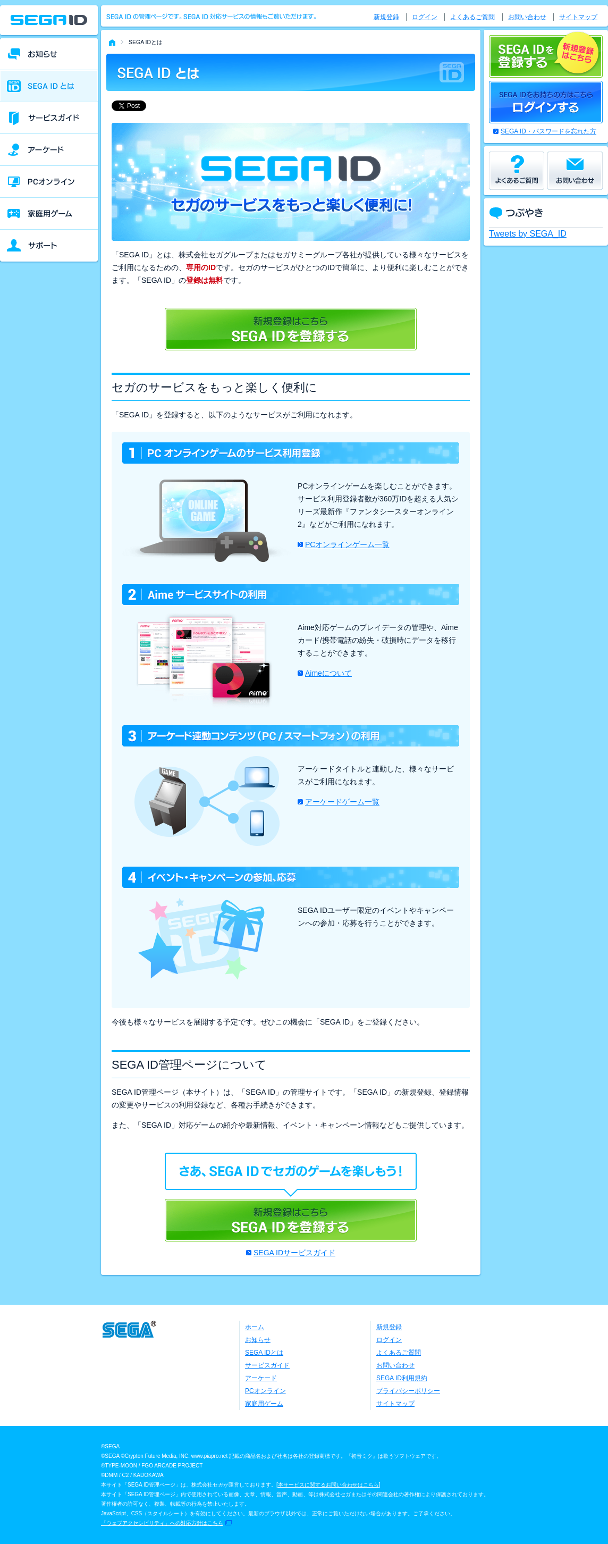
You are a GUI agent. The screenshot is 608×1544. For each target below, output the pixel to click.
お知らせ (258, 1340)
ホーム (254, 1327)
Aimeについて (328, 673)
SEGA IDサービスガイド (294, 1252)
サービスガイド (267, 1365)
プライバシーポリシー (408, 1391)
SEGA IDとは (264, 1352)
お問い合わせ (527, 17)
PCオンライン (265, 1391)
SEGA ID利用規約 (401, 1378)
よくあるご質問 (472, 17)
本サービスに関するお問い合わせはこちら (328, 1485)
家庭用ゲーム (264, 1403)
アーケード (261, 1378)
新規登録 (386, 17)
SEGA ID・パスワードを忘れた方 (548, 131)
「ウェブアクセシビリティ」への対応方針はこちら (162, 1523)
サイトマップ (578, 17)
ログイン (424, 17)
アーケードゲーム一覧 (342, 802)
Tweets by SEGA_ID (528, 233)
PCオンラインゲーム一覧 (347, 544)
